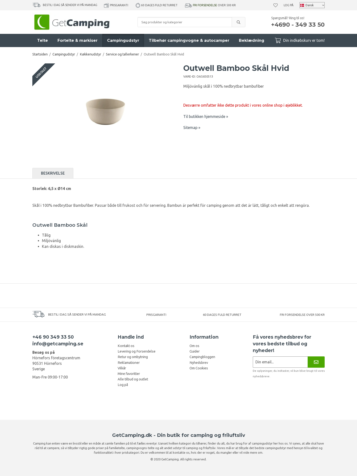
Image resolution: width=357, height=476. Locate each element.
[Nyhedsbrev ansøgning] (280, 362)
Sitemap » (191, 127)
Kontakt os (126, 346)
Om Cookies (199, 368)
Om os (194, 346)
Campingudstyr (123, 40)
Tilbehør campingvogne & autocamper (189, 40)
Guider (195, 351)
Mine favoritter (129, 374)
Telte (42, 40)
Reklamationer (129, 363)
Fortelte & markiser (78, 40)
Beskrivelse (53, 173)
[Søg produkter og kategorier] (185, 22)
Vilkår (122, 368)
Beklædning (251, 40)
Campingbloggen (202, 357)
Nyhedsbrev (199, 363)
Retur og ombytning (133, 357)
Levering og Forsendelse (136, 351)
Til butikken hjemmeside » (205, 116)
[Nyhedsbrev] (316, 362)
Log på (289, 5)
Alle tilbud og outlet (133, 379)
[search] (238, 22)
